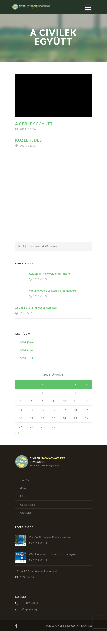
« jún (17, 433)
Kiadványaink (27, 504)
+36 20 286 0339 (29, 603)
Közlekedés (28, 140)
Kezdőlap (25, 480)
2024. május (27, 350)
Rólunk (24, 496)
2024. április (27, 358)
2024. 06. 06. (28, 129)
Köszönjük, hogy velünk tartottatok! (50, 273)
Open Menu (88, 8)
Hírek (23, 488)
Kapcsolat (25, 512)
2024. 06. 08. (40, 279)
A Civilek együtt (34, 123)
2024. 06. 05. (28, 145)
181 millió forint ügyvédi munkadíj (36, 307)
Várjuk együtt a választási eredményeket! (53, 290)
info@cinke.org (29, 609)
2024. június (27, 342)
